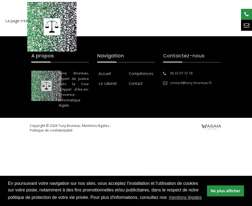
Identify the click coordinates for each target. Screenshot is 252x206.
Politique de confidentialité (48, 130)
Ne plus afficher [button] (225, 191)
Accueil (105, 73)
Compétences (141, 73)
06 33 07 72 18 (181, 73)
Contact (136, 83)
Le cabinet (108, 83)
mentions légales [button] (185, 197)
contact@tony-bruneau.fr (191, 82)
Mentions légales (92, 125)
